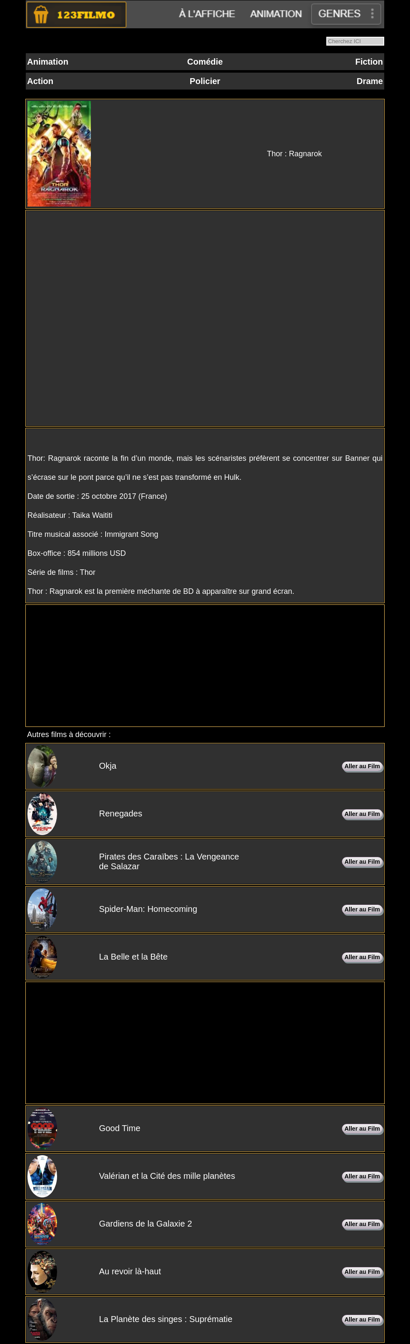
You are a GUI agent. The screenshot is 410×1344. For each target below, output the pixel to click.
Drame (370, 81)
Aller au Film (362, 766)
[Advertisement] (205, 666)
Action (40, 81)
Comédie (205, 61)
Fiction (369, 61)
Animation (47, 61)
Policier (205, 81)
